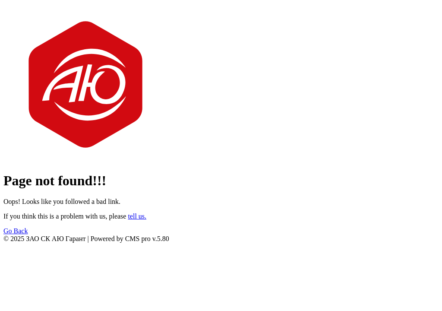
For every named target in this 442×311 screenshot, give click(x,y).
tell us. (137, 216)
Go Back (15, 231)
